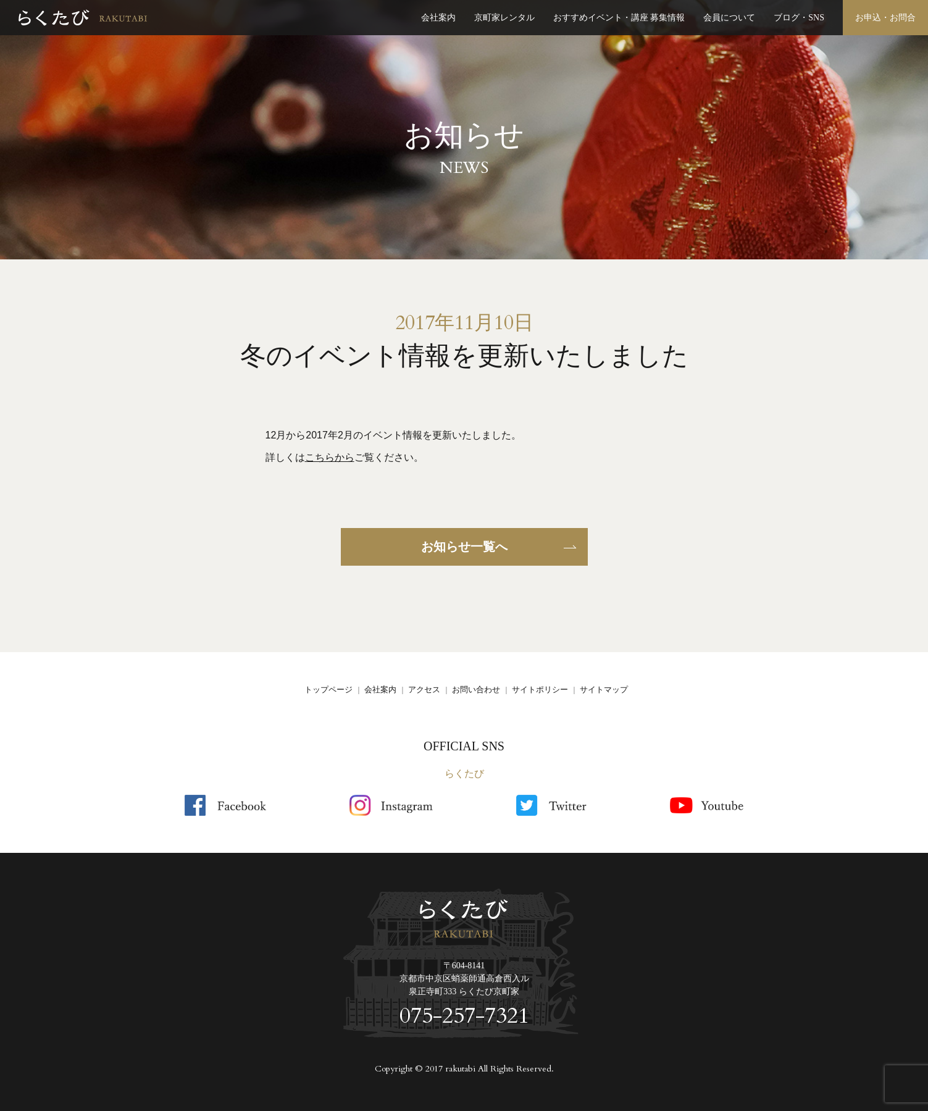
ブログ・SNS (799, 17)
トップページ (328, 689)
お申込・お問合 (885, 17)
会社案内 (438, 17)
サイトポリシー (540, 689)
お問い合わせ (476, 689)
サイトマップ (604, 689)
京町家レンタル (504, 17)
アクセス (424, 689)
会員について (729, 17)
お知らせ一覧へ (464, 546)
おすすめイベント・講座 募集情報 (619, 17)
